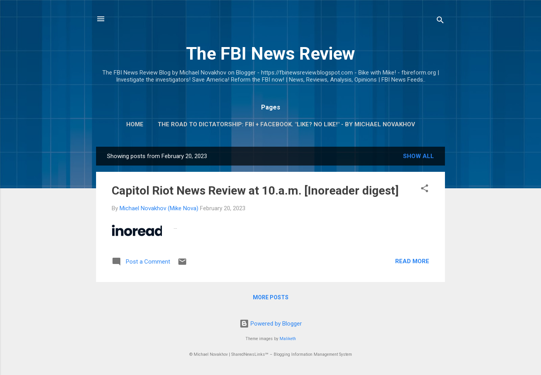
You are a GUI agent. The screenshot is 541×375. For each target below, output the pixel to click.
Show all (418, 156)
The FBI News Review (270, 53)
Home (134, 124)
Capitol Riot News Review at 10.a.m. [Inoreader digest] (255, 190)
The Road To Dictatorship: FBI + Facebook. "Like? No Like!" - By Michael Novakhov (286, 124)
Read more (412, 261)
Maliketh (288, 338)
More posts (271, 297)
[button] (424, 190)
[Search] (440, 21)
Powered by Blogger (271, 323)
